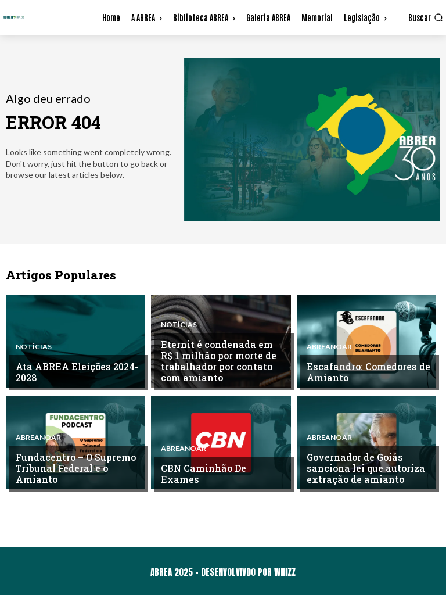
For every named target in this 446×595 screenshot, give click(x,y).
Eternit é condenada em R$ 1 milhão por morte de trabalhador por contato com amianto (221, 362)
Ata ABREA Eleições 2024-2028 (74, 373)
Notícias (33, 348)
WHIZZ (285, 572)
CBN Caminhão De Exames (220, 480)
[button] (425, 17)
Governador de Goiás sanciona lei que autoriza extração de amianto (363, 469)
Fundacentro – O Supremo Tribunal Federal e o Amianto (73, 469)
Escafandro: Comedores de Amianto (365, 373)
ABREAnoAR (329, 348)
